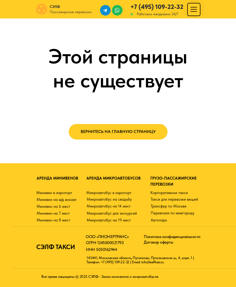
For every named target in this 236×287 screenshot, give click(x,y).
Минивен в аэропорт (54, 192)
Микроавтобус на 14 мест (109, 206)
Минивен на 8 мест (53, 220)
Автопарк (159, 220)
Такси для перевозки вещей (174, 199)
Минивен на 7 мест (53, 213)
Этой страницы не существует (118, 68)
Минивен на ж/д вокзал (56, 199)
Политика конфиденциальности (172, 236)
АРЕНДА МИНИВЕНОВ (57, 178)
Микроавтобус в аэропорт (108, 192)
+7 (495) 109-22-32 (156, 7)
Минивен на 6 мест (53, 206)
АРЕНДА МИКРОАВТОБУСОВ (113, 178)
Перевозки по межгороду (172, 213)
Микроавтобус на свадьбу (109, 199)
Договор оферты (158, 242)
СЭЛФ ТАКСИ (55, 247)
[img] (193, 9)
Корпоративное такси (169, 192)
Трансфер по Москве (168, 206)
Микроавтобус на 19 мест (109, 220)
